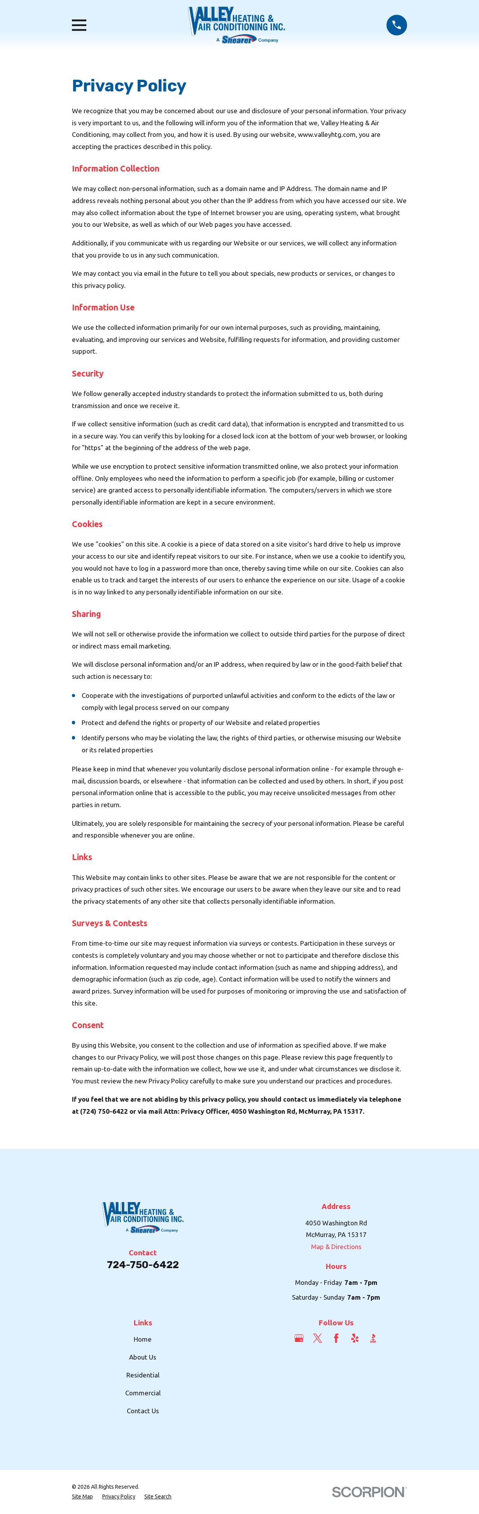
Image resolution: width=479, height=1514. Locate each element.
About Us (142, 1357)
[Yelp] (355, 1338)
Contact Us (143, 1410)
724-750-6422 (143, 1264)
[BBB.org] (373, 1338)
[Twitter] (317, 1338)
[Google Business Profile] (299, 1338)
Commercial (143, 1393)
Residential (142, 1375)
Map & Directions (336, 1246)
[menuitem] (82, 1497)
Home (143, 1339)
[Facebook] (336, 1338)
